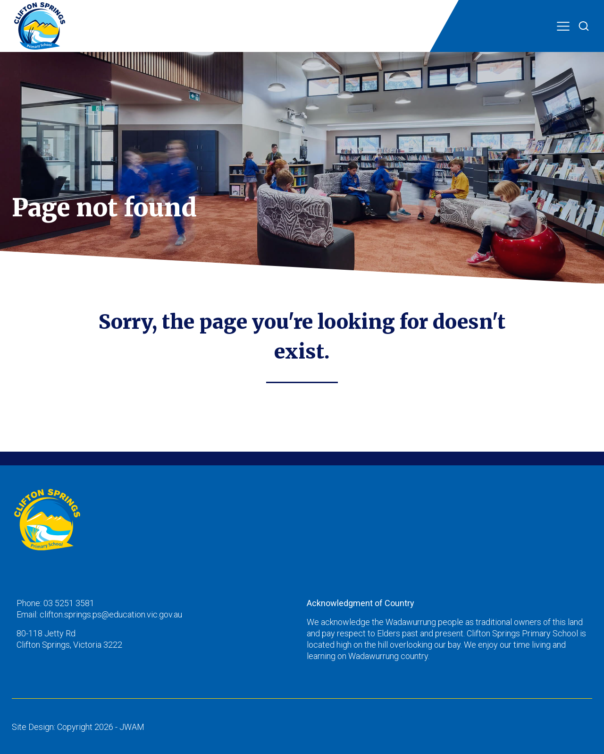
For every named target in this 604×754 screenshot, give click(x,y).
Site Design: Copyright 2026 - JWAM (78, 727)
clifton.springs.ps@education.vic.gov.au (111, 614)
